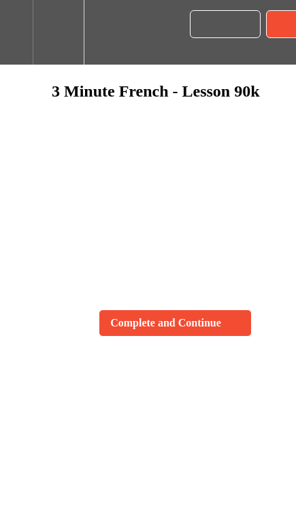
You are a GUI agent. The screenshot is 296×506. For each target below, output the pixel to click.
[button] (16, 32)
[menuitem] (58, 32)
